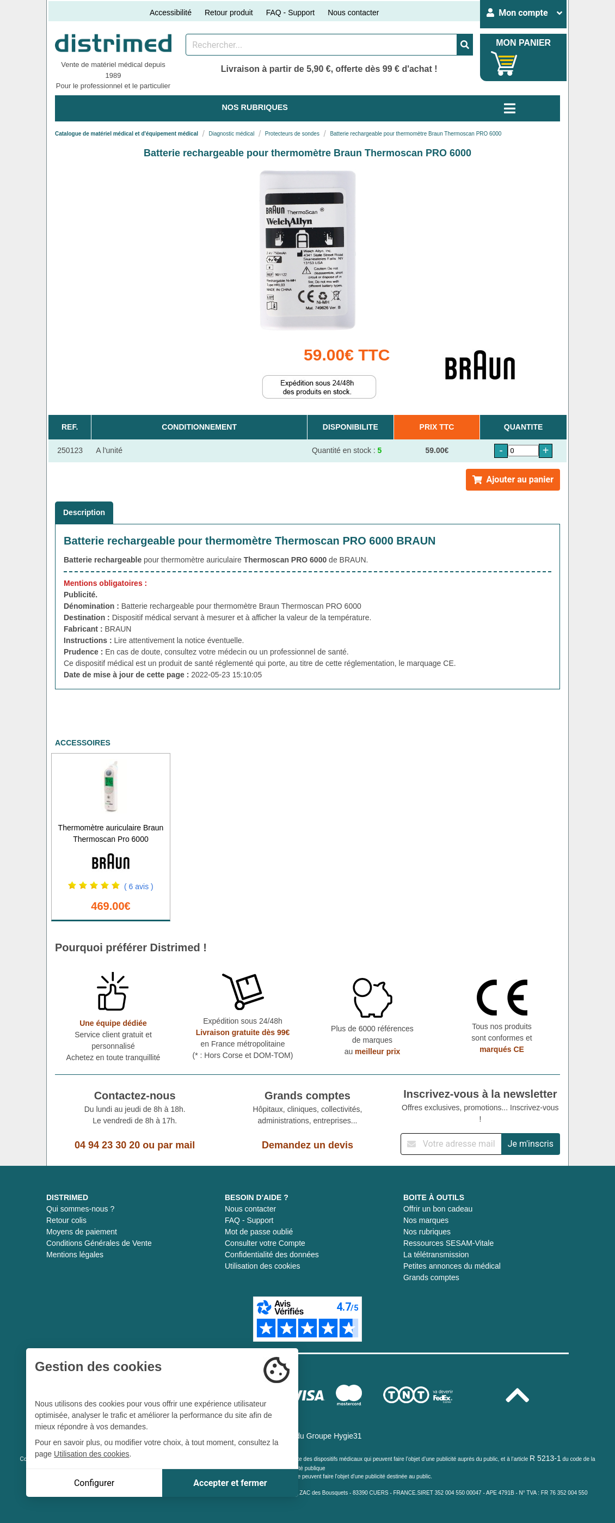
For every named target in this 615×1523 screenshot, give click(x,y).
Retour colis (66, 1220)
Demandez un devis (307, 1145)
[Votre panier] (504, 63)
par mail (176, 1145)
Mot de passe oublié (259, 1231)
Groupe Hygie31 (334, 1436)
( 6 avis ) (138, 886)
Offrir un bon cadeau (437, 1208)
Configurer (94, 1483)
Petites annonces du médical (452, 1266)
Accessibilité (171, 12)
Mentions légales (74, 1254)
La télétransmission (436, 1254)
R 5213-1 (545, 1458)
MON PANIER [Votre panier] (523, 42)
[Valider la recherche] (465, 45)
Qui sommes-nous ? (80, 1208)
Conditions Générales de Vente (99, 1243)
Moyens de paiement (81, 1231)
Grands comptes (431, 1277)
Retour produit (229, 12)
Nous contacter (353, 12)
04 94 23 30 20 (107, 1145)
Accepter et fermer (230, 1483)
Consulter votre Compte (265, 1243)
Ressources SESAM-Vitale (448, 1243)
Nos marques (425, 1220)
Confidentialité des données (272, 1254)
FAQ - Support (290, 12)
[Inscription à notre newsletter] (451, 1144)
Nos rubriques (427, 1231)
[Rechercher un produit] (321, 45)
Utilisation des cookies (262, 1266)
